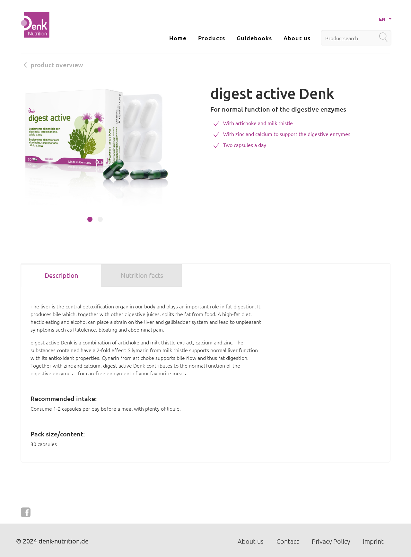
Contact (287, 541)
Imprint (373, 541)
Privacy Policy (331, 541)
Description (61, 275)
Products (211, 37)
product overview (53, 64)
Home (178, 37)
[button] (90, 219)
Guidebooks (254, 37)
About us (297, 37)
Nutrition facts (142, 275)
